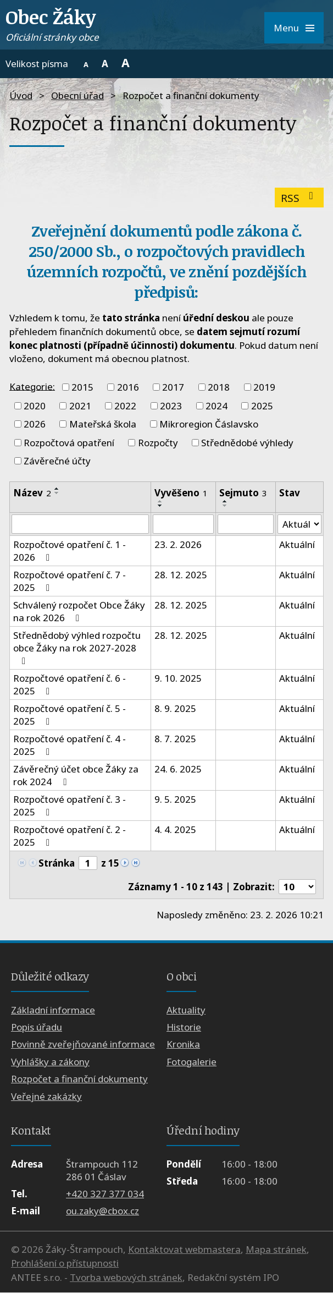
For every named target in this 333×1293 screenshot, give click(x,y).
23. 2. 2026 (178, 545)
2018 (219, 387)
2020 (35, 405)
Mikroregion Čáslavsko (208, 424)
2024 (216, 405)
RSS (299, 198)
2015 (82, 387)
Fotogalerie (191, 1061)
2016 (128, 387)
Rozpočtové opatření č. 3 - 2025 (69, 806)
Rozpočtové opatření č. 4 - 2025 (69, 745)
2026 (35, 424)
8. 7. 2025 (175, 739)
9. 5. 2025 (175, 799)
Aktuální (297, 545)
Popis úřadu (36, 1027)
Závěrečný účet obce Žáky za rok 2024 (75, 775)
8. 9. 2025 (175, 709)
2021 (80, 405)
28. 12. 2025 (180, 575)
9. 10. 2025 (178, 678)
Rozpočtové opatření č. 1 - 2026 (69, 551)
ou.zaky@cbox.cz (102, 1211)
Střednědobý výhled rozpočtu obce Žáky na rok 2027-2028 (77, 647)
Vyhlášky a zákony (50, 1061)
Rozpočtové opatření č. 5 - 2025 (69, 715)
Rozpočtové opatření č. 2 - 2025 (69, 836)
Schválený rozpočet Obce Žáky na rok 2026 (79, 611)
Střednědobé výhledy (247, 442)
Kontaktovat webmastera (184, 1249)
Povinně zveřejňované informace (83, 1044)
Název (32, 492)
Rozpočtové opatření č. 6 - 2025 (69, 685)
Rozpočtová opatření (69, 442)
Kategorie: (32, 386)
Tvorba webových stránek (126, 1277)
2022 (125, 405)
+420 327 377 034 (105, 1193)
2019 (264, 387)
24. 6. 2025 (178, 769)
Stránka (56, 863)
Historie (183, 1027)
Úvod (20, 95)
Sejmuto (243, 492)
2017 (173, 387)
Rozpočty (158, 442)
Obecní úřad (77, 95)
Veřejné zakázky (46, 1096)
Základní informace (53, 1010)
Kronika (183, 1044)
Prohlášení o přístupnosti (65, 1263)
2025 (262, 405)
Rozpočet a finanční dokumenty (79, 1079)
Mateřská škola (102, 424)
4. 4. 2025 (175, 830)
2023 (171, 405)
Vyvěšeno (181, 492)
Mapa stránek (276, 1249)
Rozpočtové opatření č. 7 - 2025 (69, 581)
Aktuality (186, 1010)
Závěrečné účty (57, 460)
